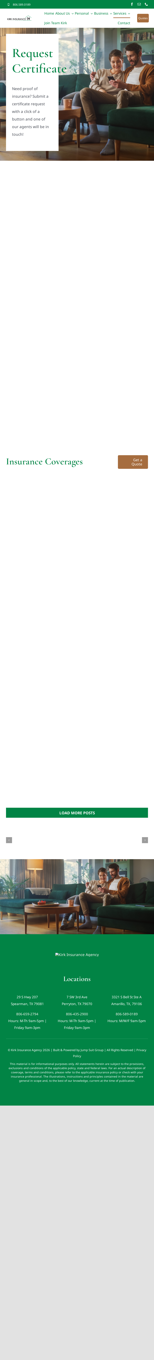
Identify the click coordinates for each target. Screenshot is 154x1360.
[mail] (139, 4)
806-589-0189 (127, 1027)
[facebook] (132, 4)
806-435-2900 (77, 1027)
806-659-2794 (27, 1027)
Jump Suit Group (92, 1063)
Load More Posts (77, 813)
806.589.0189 (21, 4)
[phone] (146, 4)
